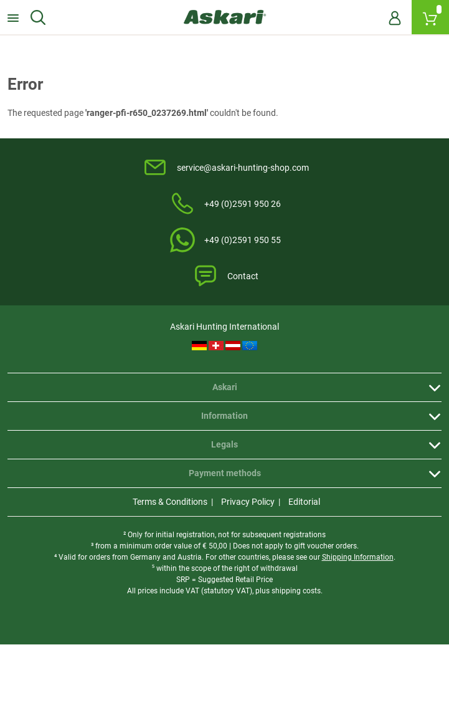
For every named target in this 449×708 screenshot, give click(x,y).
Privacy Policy (248, 502)
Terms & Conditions (170, 502)
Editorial (304, 502)
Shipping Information (358, 557)
